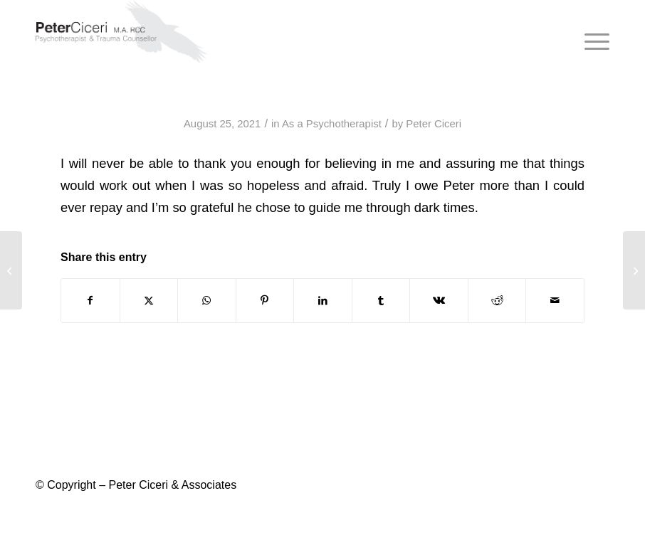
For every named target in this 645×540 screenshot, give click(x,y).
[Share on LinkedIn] (323, 300)
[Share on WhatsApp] (207, 300)
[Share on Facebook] (90, 300)
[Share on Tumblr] (381, 300)
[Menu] (593, 42)
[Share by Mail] (555, 300)
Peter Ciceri (433, 123)
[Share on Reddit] (497, 300)
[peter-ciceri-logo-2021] (122, 42)
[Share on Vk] (439, 300)
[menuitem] (593, 42)
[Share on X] (149, 300)
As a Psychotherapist (332, 123)
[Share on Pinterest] (265, 300)
